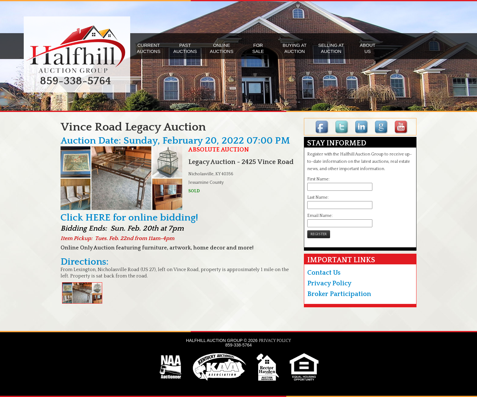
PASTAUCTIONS (185, 48)
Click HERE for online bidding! (129, 217)
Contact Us (323, 273)
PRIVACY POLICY (275, 340)
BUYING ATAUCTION (295, 48)
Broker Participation (339, 294)
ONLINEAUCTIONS (222, 48)
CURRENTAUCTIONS (149, 48)
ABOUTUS (368, 48)
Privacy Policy (329, 283)
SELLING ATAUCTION (331, 48)
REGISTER (319, 234)
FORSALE (258, 48)
